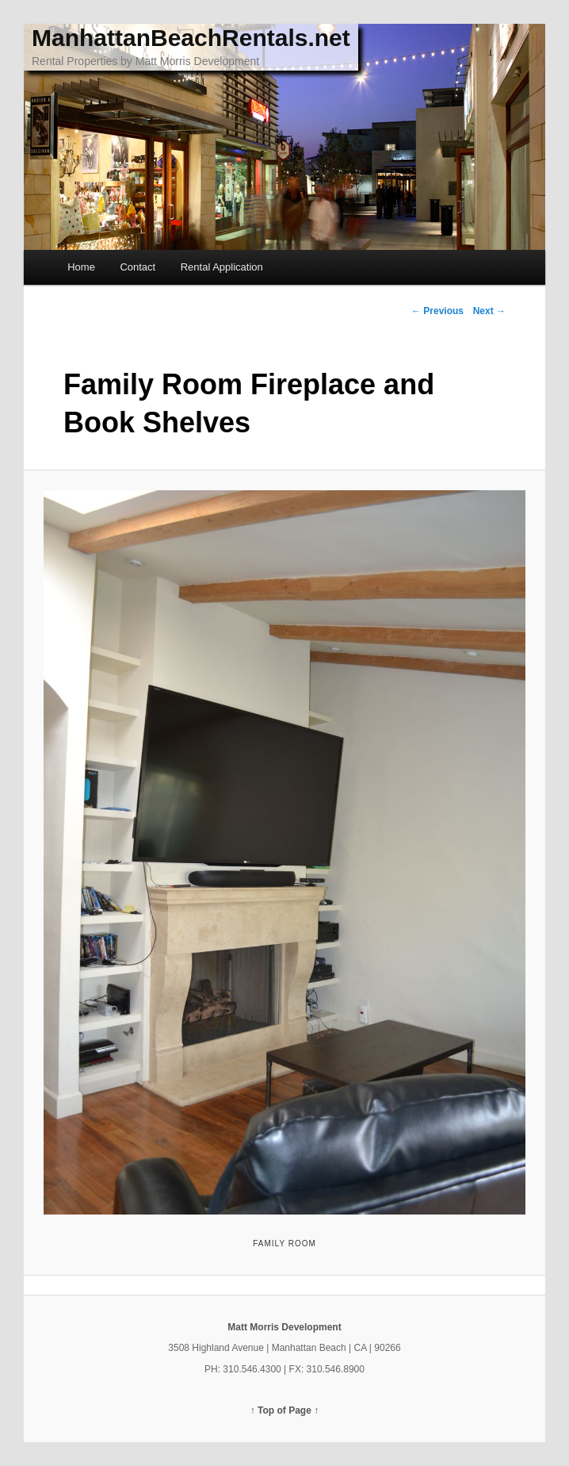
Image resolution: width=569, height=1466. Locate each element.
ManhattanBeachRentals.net (191, 38)
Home (81, 267)
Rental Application (222, 267)
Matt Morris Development (284, 1327)
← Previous (437, 311)
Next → (489, 311)
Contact (137, 267)
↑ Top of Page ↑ (284, 1410)
